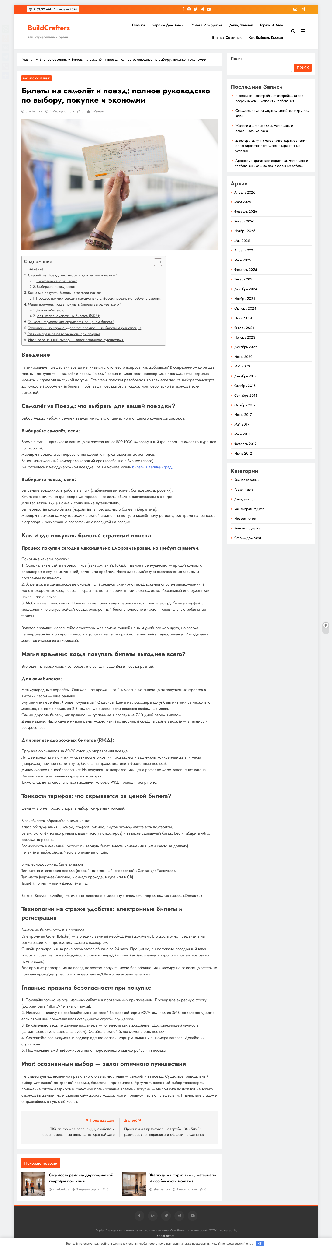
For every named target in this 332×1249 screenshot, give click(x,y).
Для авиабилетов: (50, 310)
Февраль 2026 (245, 211)
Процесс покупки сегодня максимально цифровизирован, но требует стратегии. (98, 298)
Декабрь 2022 (245, 346)
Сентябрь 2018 (245, 395)
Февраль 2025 (245, 269)
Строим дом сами (167, 25)
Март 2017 (242, 434)
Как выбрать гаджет (266, 37)
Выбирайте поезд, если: (56, 286)
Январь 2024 (244, 327)
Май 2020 (242, 366)
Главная (138, 25)
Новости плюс (245, 518)
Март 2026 (242, 202)
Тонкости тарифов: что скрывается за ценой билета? (71, 322)
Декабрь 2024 (245, 289)
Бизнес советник (227, 37)
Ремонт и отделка (206, 25)
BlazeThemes (165, 1235)
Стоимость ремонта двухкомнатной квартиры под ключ (81, 1178)
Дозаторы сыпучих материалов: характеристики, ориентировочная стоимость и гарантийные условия (271, 146)
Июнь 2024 (243, 318)
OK (260, 1243)
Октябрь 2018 (245, 385)
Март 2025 (242, 260)
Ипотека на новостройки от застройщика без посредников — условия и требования (269, 98)
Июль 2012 (243, 453)
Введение (35, 269)
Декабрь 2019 (245, 376)
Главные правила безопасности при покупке (63, 334)
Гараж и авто (271, 25)
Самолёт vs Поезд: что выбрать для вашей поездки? (72, 275)
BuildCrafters (49, 28)
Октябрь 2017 (245, 405)
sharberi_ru (34, 111)
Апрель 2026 (244, 192)
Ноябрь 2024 (244, 298)
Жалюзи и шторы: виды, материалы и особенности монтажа (183, 1178)
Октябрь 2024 (245, 308)
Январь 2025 (244, 279)
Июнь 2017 (243, 414)
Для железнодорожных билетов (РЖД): (68, 315)
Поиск (237, 59)
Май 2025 (242, 240)
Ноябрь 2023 (244, 337)
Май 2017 (241, 424)
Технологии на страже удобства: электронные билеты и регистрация (84, 328)
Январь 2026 (244, 221)
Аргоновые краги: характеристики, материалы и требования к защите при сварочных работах (271, 163)
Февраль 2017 (245, 443)
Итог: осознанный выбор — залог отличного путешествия (76, 339)
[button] (155, 262)
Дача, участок (241, 25)
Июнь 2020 (243, 356)
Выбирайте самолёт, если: (56, 281)
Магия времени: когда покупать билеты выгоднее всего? (74, 304)
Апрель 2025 (244, 250)
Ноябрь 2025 (244, 230)
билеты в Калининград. (152, 467)
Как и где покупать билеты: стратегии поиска (65, 292)
